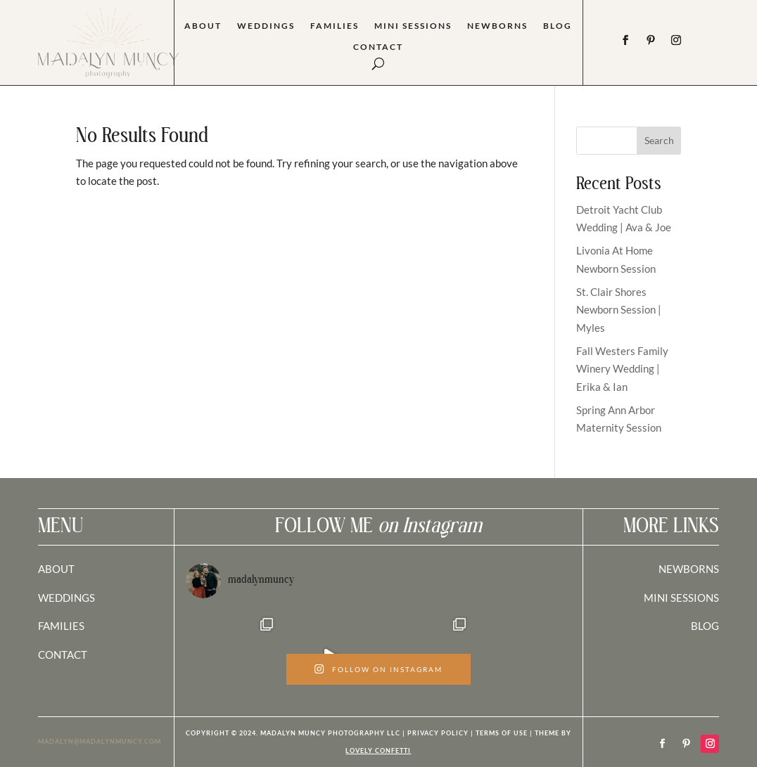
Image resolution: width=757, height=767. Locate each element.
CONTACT (62, 654)
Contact (378, 47)
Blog (557, 26)
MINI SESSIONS (681, 597)
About (203, 26)
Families (334, 26)
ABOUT (56, 568)
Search (659, 140)
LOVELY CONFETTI (378, 750)
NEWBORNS (689, 568)
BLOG (705, 625)
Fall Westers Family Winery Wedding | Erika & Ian (622, 368)
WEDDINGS (66, 597)
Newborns (497, 26)
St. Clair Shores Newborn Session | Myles (618, 309)
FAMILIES (61, 625)
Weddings (266, 26)
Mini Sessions (413, 26)
